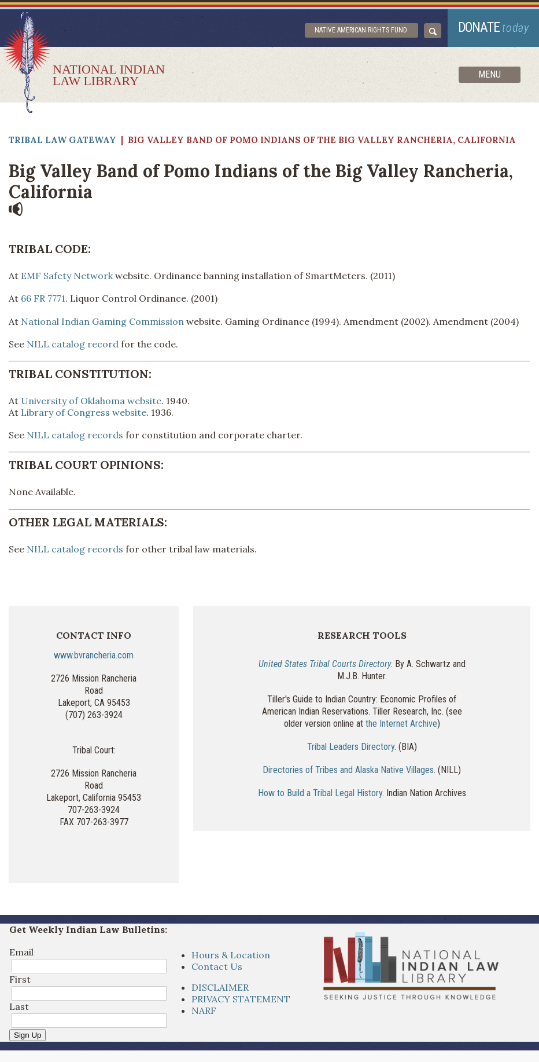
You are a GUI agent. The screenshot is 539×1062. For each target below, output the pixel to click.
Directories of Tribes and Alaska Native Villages (348, 769)
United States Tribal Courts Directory (325, 663)
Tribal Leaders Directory (350, 746)
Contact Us (216, 966)
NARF (203, 1010)
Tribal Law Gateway (62, 139)
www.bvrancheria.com (94, 655)
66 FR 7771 (43, 298)
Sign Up (27, 1035)
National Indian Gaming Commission (102, 321)
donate (493, 27)
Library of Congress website (83, 412)
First (20, 979)
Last (19, 1006)
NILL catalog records (75, 435)
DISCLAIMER (220, 987)
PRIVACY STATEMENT (240, 999)
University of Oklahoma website (91, 401)
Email (21, 952)
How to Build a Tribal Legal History (320, 793)
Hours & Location (230, 955)
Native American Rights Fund (361, 30)
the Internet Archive (401, 723)
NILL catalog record (73, 344)
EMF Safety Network (67, 275)
